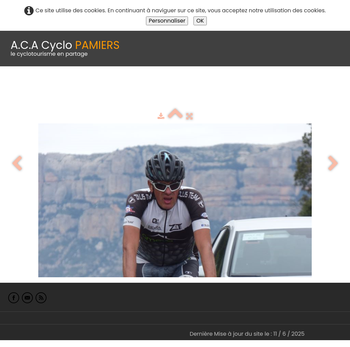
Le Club (45, 83)
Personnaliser (167, 21)
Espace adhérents (233, 83)
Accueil (15, 83)
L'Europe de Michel (30, 97)
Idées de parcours (171, 83)
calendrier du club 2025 (101, 83)
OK (200, 21)
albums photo (293, 83)
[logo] (65, 48)
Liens (332, 83)
